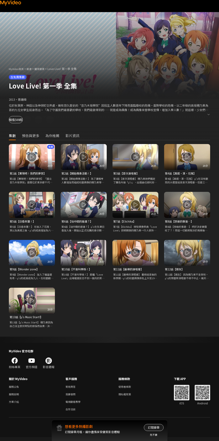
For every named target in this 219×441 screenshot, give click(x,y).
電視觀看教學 (74, 405)
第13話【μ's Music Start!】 (27, 318)
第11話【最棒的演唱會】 (129, 270)
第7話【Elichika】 (125, 222)
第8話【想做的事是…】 (180, 222)
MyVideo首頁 (17, 69)
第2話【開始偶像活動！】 (78, 173)
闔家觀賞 (44, 69)
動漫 (32, 69)
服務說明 (14, 397)
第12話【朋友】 (175, 270)
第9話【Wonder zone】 (25, 270)
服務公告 (14, 388)
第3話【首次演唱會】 (127, 173)
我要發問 (71, 397)
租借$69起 (20, 120)
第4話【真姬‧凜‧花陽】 (181, 173)
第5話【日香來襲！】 (23, 222)
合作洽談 (71, 413)
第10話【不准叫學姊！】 (77, 270)
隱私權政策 (128, 397)
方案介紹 (14, 405)
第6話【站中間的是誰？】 (78, 222)
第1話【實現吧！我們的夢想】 (29, 173)
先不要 (153, 435)
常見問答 (71, 388)
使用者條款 (128, 388)
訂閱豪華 (153, 427)
